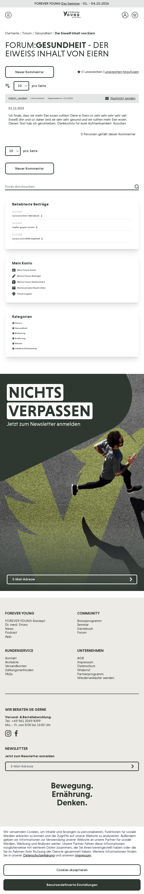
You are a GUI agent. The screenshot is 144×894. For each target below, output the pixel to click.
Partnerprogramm (90, 674)
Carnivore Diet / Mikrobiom (26, 216)
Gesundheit (43, 33)
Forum (27, 33)
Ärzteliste (12, 662)
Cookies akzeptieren (72, 870)
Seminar (83, 625)
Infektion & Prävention (26, 348)
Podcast (11, 632)
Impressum (83, 855)
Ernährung (20, 338)
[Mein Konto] (125, 15)
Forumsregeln (22, 294)
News (9, 629)
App (8, 636)
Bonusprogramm (89, 621)
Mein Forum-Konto (24, 270)
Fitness (18, 323)
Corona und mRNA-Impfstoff (26, 238)
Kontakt (11, 658)
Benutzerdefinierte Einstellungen (72, 885)
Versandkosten (16, 666)
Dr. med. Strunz (16, 625)
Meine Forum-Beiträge (26, 276)
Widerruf (83, 670)
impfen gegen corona (23, 227)
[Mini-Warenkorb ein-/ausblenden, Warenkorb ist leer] (135, 15)
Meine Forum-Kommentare (28, 282)
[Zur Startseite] (72, 15)
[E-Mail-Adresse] (72, 579)
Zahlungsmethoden (19, 670)
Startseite (12, 33)
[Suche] (137, 186)
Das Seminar (71, 3)
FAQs (9, 674)
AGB (80, 658)
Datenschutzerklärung (39, 855)
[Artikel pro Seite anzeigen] (21, 86)
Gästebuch (85, 629)
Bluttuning (20, 333)
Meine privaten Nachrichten (29, 288)
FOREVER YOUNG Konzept (25, 621)
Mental (18, 343)
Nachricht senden (120, 98)
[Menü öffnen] (8, 15)
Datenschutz (86, 666)
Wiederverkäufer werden (95, 678)
